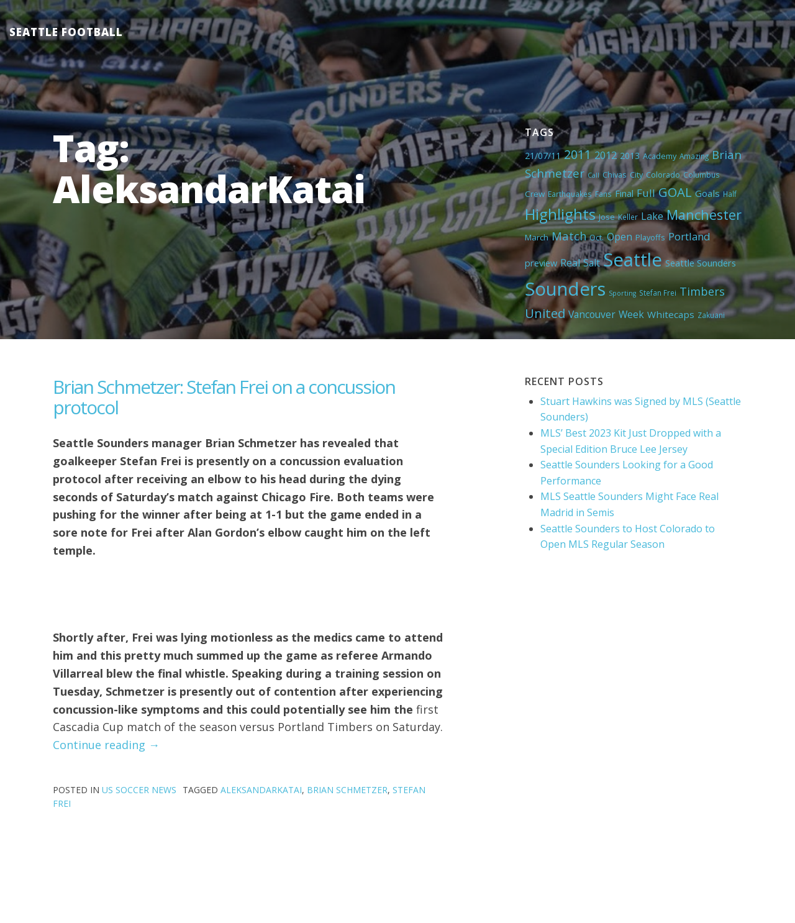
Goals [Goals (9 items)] (707, 193)
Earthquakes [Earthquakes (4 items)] (570, 194)
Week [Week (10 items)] (631, 314)
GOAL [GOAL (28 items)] (675, 192)
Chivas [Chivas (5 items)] (614, 174)
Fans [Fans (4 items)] (603, 194)
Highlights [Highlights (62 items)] (560, 214)
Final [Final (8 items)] (624, 193)
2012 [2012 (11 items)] (605, 155)
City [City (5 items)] (636, 174)
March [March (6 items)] (536, 237)
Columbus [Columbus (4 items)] (701, 175)
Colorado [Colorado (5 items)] (663, 174)
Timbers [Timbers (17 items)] (702, 291)
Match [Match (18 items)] (569, 235)
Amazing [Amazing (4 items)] (694, 156)
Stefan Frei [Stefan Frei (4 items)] (657, 293)
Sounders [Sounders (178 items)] (565, 288)
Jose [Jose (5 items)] (607, 216)
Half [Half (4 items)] (730, 194)
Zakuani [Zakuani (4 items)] (711, 315)
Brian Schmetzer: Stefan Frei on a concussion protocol (224, 397)
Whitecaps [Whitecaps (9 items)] (670, 314)
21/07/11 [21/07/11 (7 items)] (543, 155)
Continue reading (106, 744)
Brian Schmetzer (347, 790)
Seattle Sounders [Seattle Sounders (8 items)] (700, 263)
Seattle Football (66, 32)
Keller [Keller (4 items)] (628, 217)
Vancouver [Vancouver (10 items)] (592, 314)
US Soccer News (139, 790)
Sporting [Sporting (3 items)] (622, 293)
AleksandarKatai (261, 790)
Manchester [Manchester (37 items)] (704, 215)
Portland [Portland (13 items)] (689, 236)
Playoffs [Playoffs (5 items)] (650, 237)
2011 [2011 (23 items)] (577, 154)
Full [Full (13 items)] (646, 193)
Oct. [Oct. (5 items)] (596, 237)
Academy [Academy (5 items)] (659, 155)
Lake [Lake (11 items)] (652, 216)
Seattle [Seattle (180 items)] (632, 259)
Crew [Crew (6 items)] (535, 193)
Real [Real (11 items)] (570, 263)
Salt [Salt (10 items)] (591, 263)
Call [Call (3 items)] (593, 175)
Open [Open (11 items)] (619, 236)
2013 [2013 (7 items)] (630, 155)
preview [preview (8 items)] (541, 263)
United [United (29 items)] (545, 313)
